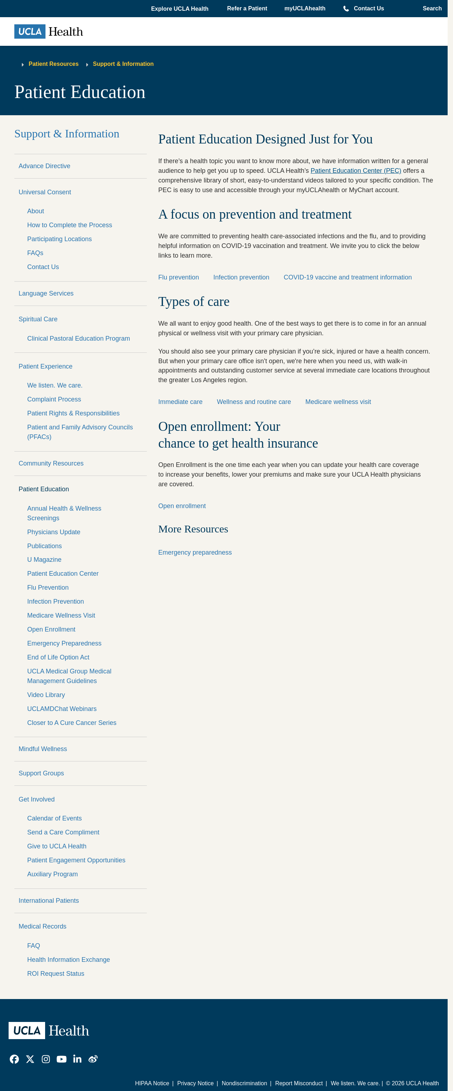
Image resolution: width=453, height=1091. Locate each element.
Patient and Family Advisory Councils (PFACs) (80, 432)
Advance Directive (45, 166)
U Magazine (44, 559)
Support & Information (123, 64)
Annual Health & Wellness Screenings (64, 513)
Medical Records (43, 926)
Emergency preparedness (195, 552)
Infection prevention (241, 277)
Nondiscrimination (244, 1083)
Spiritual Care (38, 319)
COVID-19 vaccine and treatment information (348, 277)
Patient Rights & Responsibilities (73, 413)
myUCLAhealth (305, 8)
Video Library (46, 694)
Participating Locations (59, 239)
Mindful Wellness (43, 749)
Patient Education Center (62, 573)
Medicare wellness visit (338, 401)
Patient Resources (54, 64)
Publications (44, 546)
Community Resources (51, 463)
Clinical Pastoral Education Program (78, 338)
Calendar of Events (54, 818)
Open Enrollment (51, 629)
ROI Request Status (56, 973)
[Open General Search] (430, 9)
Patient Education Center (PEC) (356, 170)
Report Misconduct (299, 1083)
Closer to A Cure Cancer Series (71, 722)
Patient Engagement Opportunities (76, 860)
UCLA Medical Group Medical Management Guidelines (69, 676)
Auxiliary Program (52, 874)
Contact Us (369, 8)
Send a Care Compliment (63, 832)
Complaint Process (54, 399)
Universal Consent (45, 192)
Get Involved (37, 799)
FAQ (33, 945)
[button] (180, 9)
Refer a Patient (247, 8)
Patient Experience (46, 366)
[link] (14, 1059)
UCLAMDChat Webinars (62, 708)
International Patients (49, 900)
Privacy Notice (195, 1083)
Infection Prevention (55, 601)
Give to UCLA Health (57, 846)
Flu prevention (178, 277)
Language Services (46, 293)
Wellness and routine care (254, 401)
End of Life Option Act (58, 657)
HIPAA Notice (152, 1083)
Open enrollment (182, 506)
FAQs (35, 253)
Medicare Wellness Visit (61, 615)
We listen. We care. (55, 385)
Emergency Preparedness (64, 643)
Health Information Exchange (68, 959)
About (35, 211)
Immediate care (180, 401)
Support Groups (41, 773)
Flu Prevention (48, 587)
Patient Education (44, 489)
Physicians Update (54, 532)
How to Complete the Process (69, 225)
